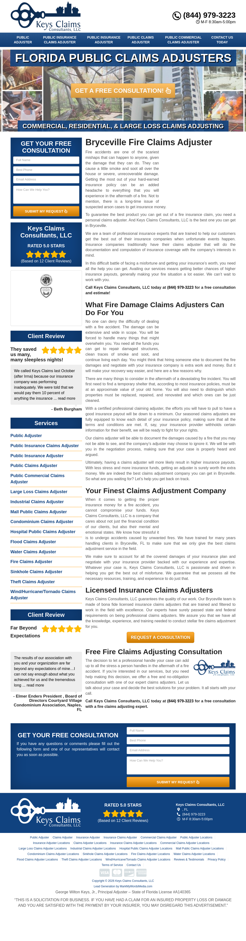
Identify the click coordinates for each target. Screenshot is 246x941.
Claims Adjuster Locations (90, 843)
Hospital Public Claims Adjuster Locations (146, 848)
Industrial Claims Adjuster (37, 501)
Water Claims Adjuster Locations (194, 854)
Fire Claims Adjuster (31, 561)
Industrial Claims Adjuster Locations (93, 848)
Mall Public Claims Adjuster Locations (200, 848)
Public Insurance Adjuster (103, 39)
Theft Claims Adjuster (33, 581)
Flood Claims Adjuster (33, 541)
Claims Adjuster (63, 837)
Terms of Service (112, 865)
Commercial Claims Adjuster (159, 837)
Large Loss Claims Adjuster (39, 491)
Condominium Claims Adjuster (42, 521)
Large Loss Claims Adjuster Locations (43, 848)
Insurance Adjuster (88, 837)
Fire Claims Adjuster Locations (150, 854)
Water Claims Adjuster (33, 551)
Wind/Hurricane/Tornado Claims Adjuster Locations (137, 859)
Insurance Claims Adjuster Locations (133, 843)
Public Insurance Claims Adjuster (59, 39)
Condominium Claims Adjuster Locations (53, 854)
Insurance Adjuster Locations (51, 843)
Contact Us (134, 865)
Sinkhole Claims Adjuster (36, 571)
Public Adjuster (23, 39)
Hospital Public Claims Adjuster (43, 531)
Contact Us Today (222, 39)
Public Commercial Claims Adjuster (183, 39)
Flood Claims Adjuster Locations (37, 859)
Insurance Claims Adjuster (120, 837)
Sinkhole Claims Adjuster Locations (105, 854)
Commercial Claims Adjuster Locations (184, 843)
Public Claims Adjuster (140, 39)
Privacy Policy (217, 859)
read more (66, 398)
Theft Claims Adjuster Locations (82, 859)
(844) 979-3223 (204, 15)
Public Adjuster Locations (196, 837)
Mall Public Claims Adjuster (39, 511)
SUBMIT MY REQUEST (46, 211)
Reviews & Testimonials (189, 859)
